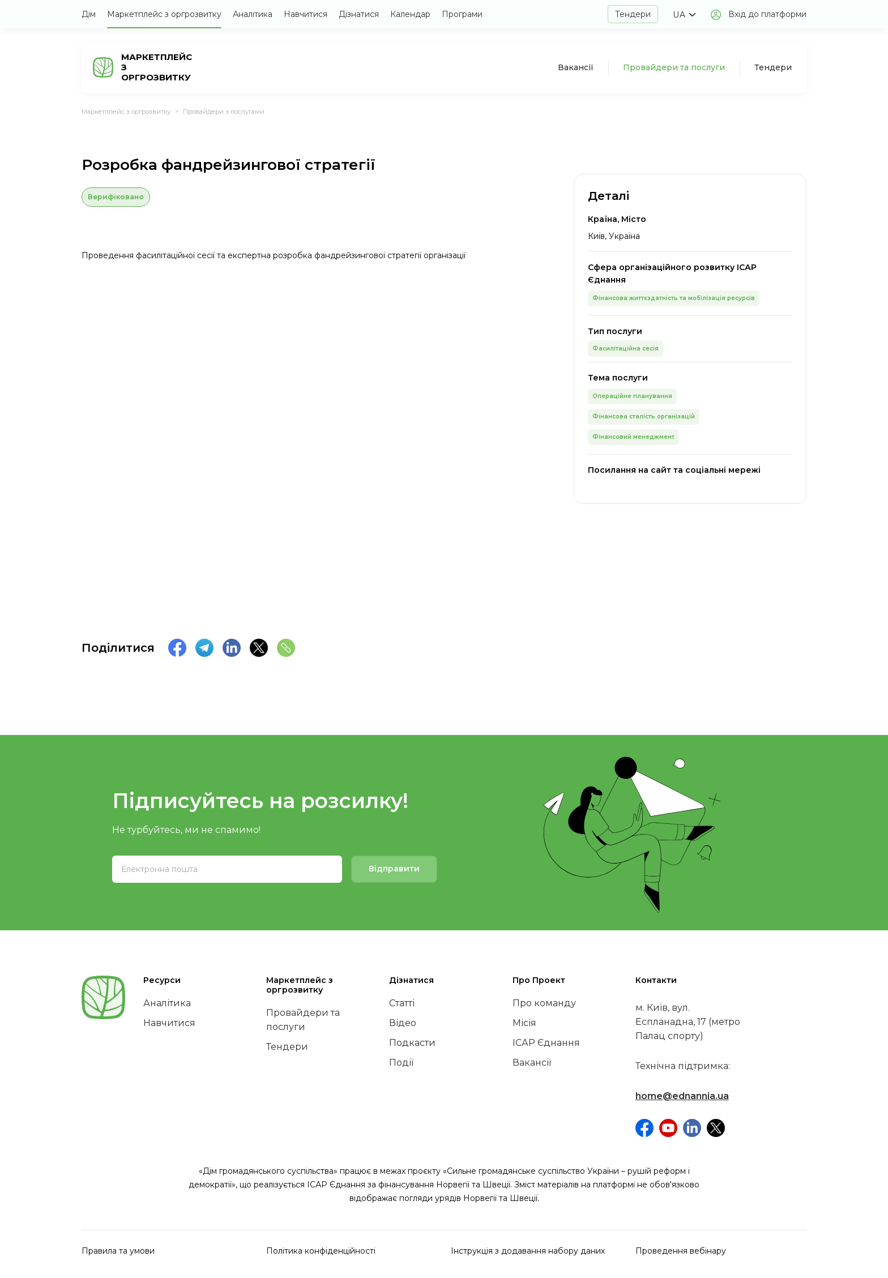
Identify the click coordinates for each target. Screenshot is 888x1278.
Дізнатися (359, 14)
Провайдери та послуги (674, 67)
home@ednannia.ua (682, 1096)
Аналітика (252, 14)
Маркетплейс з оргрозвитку (164, 14)
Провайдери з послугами (223, 111)
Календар (410, 14)
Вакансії (576, 67)
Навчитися (305, 14)
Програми (462, 14)
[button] (684, 15)
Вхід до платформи (767, 14)
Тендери (633, 14)
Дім (89, 14)
